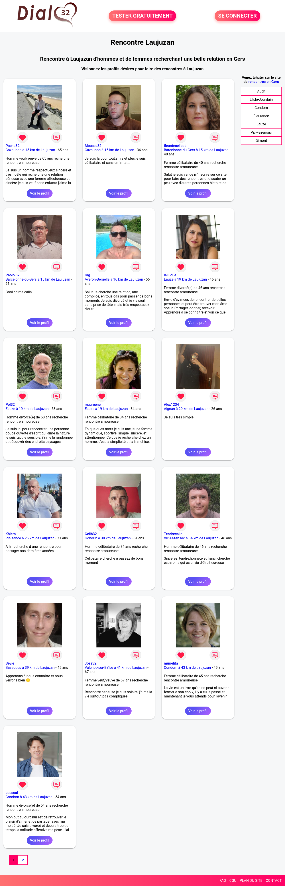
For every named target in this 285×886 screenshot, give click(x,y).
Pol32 (10, 404)
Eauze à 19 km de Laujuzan (185, 279)
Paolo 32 (13, 275)
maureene (93, 404)
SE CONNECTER (237, 16)
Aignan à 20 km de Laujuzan (186, 409)
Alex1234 (171, 404)
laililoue (170, 275)
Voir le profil (39, 193)
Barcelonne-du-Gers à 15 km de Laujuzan (196, 150)
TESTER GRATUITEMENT (142, 16)
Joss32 (91, 663)
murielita (171, 663)
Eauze (261, 124)
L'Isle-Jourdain (261, 99)
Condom (261, 108)
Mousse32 (93, 146)
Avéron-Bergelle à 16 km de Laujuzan (114, 279)
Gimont (261, 141)
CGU (232, 880)
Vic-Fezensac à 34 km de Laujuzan (191, 538)
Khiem (11, 534)
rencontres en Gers (263, 82)
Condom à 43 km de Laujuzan (187, 667)
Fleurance (261, 116)
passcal (12, 793)
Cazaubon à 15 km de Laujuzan (30, 150)
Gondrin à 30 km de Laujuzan (108, 538)
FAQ (223, 880)
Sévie (10, 663)
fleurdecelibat (175, 146)
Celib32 (91, 534)
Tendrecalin (173, 534)
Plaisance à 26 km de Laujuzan (30, 538)
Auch (261, 91)
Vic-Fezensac (261, 132)
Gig (87, 275)
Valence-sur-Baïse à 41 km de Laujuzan (116, 667)
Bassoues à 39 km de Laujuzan (30, 667)
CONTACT (274, 880)
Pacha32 (13, 146)
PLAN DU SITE (251, 880)
